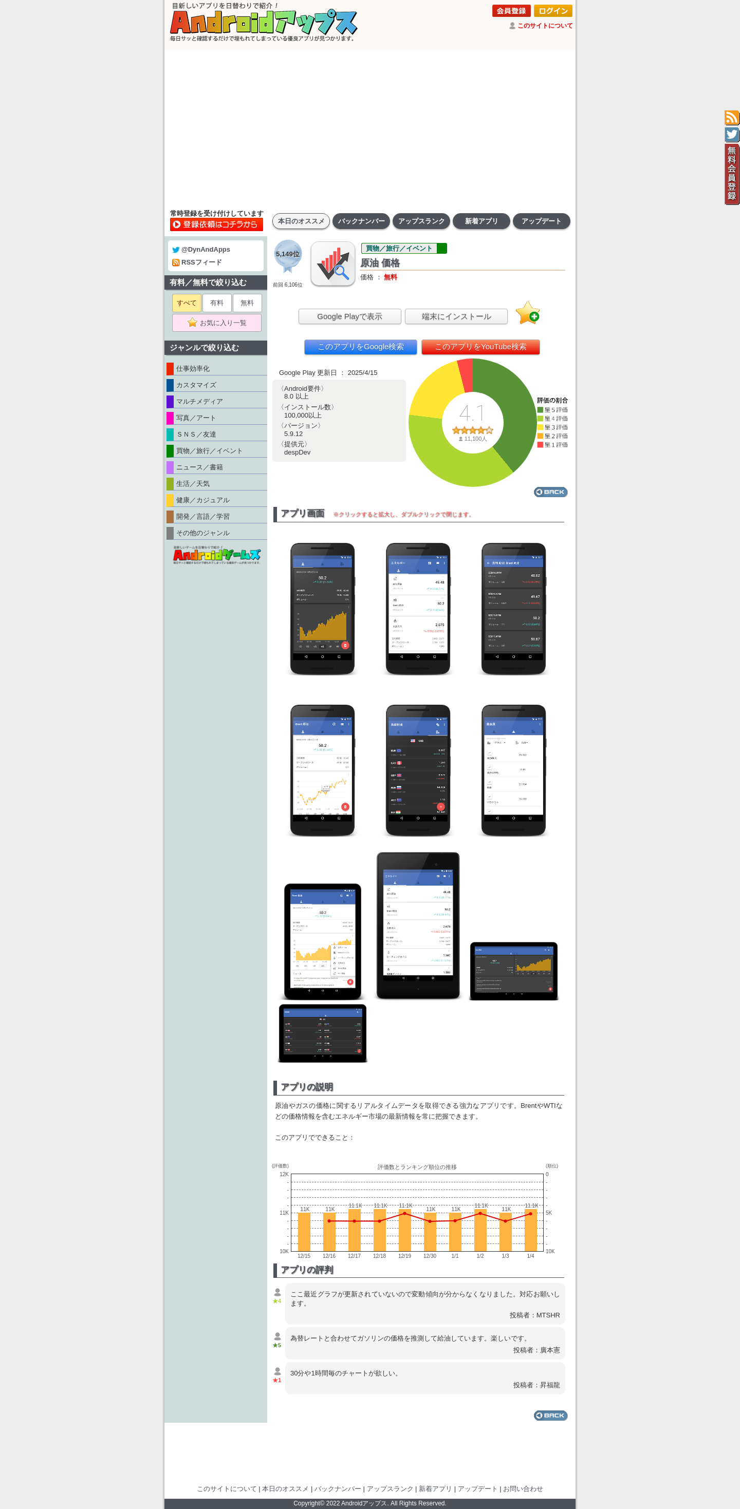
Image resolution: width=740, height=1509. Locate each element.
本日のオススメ (301, 221)
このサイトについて (545, 25)
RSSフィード (197, 262)
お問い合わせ (523, 1489)
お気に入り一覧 (220, 323)
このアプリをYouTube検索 (481, 346)
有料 (217, 303)
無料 (247, 303)
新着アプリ (481, 221)
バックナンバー (361, 221)
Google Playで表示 (349, 316)
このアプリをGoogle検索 (361, 346)
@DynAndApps (201, 249)
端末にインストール (456, 316)
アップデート (542, 221)
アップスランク (421, 221)
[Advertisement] (370, 126)
